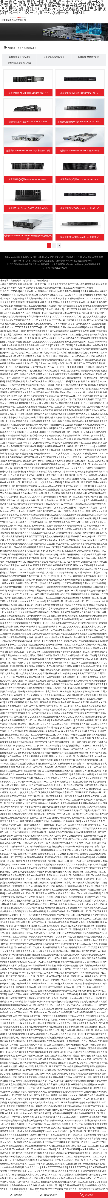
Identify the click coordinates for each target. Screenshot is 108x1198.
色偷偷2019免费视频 (54, 767)
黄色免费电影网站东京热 (63, 846)
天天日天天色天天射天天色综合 (55, 724)
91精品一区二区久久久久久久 (80, 446)
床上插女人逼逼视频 (21, 634)
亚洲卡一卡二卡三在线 (20, 569)
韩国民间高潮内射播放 (79, 648)
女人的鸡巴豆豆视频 (38, 738)
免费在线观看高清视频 (37, 561)
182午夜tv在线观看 (85, 814)
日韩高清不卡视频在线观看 (18, 342)
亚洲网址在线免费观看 (18, 817)
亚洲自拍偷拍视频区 (61, 702)
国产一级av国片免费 (49, 976)
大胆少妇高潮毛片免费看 (55, 352)
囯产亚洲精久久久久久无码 (44, 569)
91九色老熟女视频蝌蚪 (75, 1081)
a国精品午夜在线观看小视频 (93, 1117)
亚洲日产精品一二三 (36, 439)
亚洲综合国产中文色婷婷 (19, 760)
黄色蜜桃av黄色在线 (31, 1120)
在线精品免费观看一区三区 (28, 1055)
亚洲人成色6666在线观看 (72, 327)
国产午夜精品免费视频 (13, 713)
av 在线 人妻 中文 (13, 1016)
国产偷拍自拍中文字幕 (88, 1127)
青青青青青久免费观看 (82, 1091)
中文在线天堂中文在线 (24, 417)
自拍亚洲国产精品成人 (78, 352)
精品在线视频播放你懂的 (94, 634)
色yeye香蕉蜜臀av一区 (86, 1005)
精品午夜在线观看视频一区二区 (24, 630)
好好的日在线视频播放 (82, 662)
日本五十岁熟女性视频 (30, 475)
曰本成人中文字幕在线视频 (81, 926)
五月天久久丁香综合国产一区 (85, 691)
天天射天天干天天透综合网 (69, 457)
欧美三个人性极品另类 (64, 428)
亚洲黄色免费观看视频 (48, 990)
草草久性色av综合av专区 (39, 442)
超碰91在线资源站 (91, 839)
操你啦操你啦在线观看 (44, 886)
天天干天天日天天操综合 (67, 1117)
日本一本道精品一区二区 (38, 980)
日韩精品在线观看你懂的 (17, 435)
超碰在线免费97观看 (21, 698)
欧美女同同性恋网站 (61, 421)
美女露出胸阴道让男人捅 (49, 1185)
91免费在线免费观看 (54, 529)
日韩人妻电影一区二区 (95, 872)
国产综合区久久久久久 (17, 428)
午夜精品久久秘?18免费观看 (85, 796)
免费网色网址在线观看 (53, 605)
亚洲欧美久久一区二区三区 (54, 825)
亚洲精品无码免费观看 (62, 713)
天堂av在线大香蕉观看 (37, 868)
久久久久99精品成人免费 (93, 821)
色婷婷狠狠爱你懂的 (63, 944)
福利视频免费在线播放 (33, 1070)
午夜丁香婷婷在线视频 (72, 1027)
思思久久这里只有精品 (22, 933)
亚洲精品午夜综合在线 (95, 897)
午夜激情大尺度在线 (95, 1016)
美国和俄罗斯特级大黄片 (51, 753)
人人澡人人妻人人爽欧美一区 (23, 792)
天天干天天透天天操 (31, 1030)
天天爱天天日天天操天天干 (66, 525)
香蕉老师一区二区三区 (46, 897)
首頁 (19, 48)
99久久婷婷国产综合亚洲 (44, 497)
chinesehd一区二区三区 (33, 641)
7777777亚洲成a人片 (13, 507)
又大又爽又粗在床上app (37, 381)
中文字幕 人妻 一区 (66, 814)
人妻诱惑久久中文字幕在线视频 (83, 608)
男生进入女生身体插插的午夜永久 (78, 417)
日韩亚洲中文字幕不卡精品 (13, 1109)
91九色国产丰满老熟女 (75, 767)
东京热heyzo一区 (26, 781)
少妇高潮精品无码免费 (49, 670)
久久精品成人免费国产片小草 (75, 450)
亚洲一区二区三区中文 (54, 406)
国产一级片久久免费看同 (29, 396)
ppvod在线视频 (53, 1124)
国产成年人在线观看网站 (57, 331)
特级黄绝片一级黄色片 (18, 370)
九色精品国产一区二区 (69, 489)
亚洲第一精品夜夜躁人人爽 (27, 464)
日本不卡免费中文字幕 (64, 324)
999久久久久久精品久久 (87, 1109)
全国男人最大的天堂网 (88, 886)
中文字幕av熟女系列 (81, 302)
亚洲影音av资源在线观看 (56, 857)
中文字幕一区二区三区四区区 (74, 792)
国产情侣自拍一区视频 (52, 1120)
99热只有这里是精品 (9, 291)
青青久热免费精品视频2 (87, 561)
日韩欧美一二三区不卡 (15, 442)
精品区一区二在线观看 (73, 749)
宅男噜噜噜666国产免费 (92, 334)
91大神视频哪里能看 (38, 706)
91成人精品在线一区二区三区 (30, 767)
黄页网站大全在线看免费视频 (83, 922)
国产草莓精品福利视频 (30, 446)
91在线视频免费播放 (51, 771)
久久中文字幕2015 (86, 511)
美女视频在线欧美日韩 (10, 911)
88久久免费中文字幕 (15, 904)
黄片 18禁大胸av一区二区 (46, 547)
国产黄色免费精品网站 (10, 504)
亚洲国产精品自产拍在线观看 (17, 461)
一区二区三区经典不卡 (34, 1124)
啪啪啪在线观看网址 (44, 864)
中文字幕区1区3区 (72, 504)
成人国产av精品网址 (69, 579)
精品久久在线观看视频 (13, 720)
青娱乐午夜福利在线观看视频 (77, 641)
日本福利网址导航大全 (88, 543)
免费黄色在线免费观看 (95, 965)
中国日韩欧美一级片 (92, 983)
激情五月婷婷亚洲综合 (15, 702)
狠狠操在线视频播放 (47, 803)
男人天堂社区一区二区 (30, 594)
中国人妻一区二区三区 (42, 388)
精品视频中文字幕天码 (82, 659)
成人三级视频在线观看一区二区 (53, 926)
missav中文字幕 (63, 850)
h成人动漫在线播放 (23, 324)
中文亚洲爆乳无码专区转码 (18, 479)
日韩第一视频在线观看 (42, 760)
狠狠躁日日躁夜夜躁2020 (52, 464)
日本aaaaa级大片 (73, 908)
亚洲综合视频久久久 (51, 475)
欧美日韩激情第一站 (63, 349)
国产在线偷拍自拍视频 (86, 760)
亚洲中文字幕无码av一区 (62, 356)
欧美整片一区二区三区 (72, 1124)
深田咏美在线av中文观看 (15, 796)
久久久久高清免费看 (91, 706)
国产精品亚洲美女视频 (66, 666)
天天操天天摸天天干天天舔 (12, 980)
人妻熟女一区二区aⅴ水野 (47, 781)
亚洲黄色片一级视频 (27, 853)
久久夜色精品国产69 (29, 551)
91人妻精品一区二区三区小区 (29, 352)
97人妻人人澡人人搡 (9, 900)
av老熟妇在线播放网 (31, 688)
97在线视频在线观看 (23, 547)
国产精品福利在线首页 (27, 295)
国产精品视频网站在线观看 (24, 486)
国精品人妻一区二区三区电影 (77, 987)
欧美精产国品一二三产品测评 (13, 738)
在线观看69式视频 (18, 403)
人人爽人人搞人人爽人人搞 (71, 716)
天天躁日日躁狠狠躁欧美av (94, 489)
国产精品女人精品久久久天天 (49, 572)
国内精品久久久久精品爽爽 (39, 471)
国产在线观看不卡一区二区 (58, 796)
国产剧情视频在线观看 (83, 756)
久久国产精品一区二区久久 (18, 497)
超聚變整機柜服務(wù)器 (19, 63)
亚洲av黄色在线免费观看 (54, 890)
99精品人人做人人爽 (72, 396)
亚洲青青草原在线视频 (65, 374)
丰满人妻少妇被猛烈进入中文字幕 (82, 1063)
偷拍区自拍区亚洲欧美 (38, 882)
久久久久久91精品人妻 (75, 551)
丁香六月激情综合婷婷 (85, 742)
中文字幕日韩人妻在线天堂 (50, 1009)
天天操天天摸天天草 (19, 518)
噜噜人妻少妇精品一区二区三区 (39, 623)
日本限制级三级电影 (92, 771)
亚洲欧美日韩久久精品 (82, 515)
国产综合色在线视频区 (54, 1041)
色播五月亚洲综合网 (32, 468)
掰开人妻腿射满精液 (14, 1189)
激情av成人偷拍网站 (91, 547)
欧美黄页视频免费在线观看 (94, 1001)
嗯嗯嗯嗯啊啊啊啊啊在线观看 (60, 587)
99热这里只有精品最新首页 (41, 731)
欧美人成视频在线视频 (71, 1164)
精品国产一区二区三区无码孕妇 (24, 450)
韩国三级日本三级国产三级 (42, 994)
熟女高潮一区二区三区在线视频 (20, 572)
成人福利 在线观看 (29, 493)
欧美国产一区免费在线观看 (12, 637)
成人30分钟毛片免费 (54, 637)
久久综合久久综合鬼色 (87, 1023)
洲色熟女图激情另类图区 (90, 295)
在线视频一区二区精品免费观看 (46, 313)
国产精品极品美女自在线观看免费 (88, 421)
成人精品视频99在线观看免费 (44, 489)
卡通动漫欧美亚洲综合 (93, 396)
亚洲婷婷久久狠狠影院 (55, 1016)
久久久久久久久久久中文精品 (36, 533)
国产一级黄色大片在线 (13, 691)
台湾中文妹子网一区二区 (68, 497)
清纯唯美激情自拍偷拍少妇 (70, 569)
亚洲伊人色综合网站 (61, 817)
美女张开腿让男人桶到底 (52, 551)
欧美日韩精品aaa (93, 360)
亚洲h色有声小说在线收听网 (86, 1052)
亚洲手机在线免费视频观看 (57, 1099)
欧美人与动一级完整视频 (39, 702)
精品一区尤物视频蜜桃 (64, 518)
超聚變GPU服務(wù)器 (88, 57)
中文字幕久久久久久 (68, 1095)
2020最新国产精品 (8, 331)
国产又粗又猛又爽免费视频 (81, 399)
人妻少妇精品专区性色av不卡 (45, 367)
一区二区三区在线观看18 (90, 442)
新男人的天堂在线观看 (10, 1084)
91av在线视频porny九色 (14, 561)
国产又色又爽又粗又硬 (32, 432)
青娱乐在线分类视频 (76, 406)
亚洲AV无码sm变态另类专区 (64, 616)
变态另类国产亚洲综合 (46, 727)
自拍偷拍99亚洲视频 (35, 385)
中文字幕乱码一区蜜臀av (63, 507)
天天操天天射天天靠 (45, 951)
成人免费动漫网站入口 (30, 1063)
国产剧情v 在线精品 (48, 295)
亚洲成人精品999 (91, 670)
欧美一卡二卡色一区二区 (94, 572)
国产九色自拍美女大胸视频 (77, 612)
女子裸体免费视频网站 (68, 554)
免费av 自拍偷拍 (49, 828)
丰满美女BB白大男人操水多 (49, 835)
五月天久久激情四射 (49, 695)
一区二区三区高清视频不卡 (92, 403)
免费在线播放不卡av (35, 691)
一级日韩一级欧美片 (55, 385)
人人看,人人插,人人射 (48, 486)
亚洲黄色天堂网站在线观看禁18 (63, 403)
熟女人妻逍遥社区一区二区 (24, 540)
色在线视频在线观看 (48, 626)
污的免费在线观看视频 (58, 922)
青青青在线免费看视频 (35, 861)
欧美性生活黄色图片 (94, 327)
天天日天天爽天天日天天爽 (27, 327)
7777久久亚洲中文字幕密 (45, 1095)
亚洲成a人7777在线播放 (93, 583)
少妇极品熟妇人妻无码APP (70, 727)
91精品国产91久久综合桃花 (91, 1095)
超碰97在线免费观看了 (15, 616)
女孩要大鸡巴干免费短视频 (63, 1019)
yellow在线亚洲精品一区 (28, 511)
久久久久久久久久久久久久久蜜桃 (47, 342)
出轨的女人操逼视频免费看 (28, 1131)
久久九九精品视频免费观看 (35, 756)
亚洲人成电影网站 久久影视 (64, 1073)
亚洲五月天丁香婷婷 (42, 565)
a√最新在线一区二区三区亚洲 (45, 983)
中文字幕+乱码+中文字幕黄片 (79, 940)
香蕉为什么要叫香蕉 (51, 789)
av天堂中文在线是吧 (21, 360)
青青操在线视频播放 (80, 594)
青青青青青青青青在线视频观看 (14, 489)
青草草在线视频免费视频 (85, 349)
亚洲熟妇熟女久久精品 (59, 381)
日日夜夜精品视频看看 (30, 1027)
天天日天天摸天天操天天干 (82, 998)
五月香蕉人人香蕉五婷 (42, 410)
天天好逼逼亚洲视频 (95, 363)
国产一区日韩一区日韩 (77, 432)
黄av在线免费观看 (80, 702)
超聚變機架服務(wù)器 (19, 57)
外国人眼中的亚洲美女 (20, 410)
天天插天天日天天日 (33, 536)
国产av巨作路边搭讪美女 (31, 515)
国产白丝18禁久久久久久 (25, 716)
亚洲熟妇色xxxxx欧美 (95, 468)
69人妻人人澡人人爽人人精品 (72, 626)
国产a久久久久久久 (31, 1167)
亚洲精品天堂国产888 (10, 825)
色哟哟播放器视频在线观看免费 (90, 471)
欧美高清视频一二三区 (77, 1041)
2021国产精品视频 (90, 763)
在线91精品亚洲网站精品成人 (52, 378)
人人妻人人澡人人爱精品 (49, 482)
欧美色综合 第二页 (53, 500)
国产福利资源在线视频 (69, 547)
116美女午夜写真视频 (87, 507)
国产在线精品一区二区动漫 (59, 601)
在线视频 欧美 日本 (66, 915)
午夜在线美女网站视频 (26, 677)
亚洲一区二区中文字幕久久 (44, 698)
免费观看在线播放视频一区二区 (61, 1037)
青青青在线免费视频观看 (84, 576)
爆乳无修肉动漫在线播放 (61, 424)
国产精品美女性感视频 (58, 1012)
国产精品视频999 (99, 875)
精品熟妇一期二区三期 (28, 724)
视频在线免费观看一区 (52, 612)
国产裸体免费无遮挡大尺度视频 (33, 1077)
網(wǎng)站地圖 (12, 257)
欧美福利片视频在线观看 (45, 414)
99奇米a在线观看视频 (43, 1160)
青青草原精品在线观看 (44, 543)
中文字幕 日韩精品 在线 (27, 821)
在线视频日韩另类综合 (62, 684)
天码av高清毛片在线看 (28, 753)
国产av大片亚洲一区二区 (53, 338)
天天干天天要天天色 (74, 468)
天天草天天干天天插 (41, 320)
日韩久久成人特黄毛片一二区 (17, 313)
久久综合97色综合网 (85, 518)
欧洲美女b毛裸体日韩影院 (40, 655)
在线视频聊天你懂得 (55, 911)
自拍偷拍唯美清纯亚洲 (71, 670)
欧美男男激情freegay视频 (76, 753)
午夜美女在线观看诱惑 (75, 529)
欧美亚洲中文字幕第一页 (41, 518)
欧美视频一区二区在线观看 (70, 897)
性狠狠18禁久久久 (54, 641)
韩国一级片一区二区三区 (41, 349)
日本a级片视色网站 (82, 345)
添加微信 (16, 1195)
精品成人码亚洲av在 (56, 439)
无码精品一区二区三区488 (89, 479)
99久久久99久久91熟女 (86, 731)
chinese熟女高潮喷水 (10, 785)
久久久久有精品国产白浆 (29, 612)
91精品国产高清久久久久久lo (21, 392)
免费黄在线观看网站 (43, 324)
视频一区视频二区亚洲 (67, 590)
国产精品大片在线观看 (31, 890)
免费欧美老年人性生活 (57, 875)
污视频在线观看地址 (47, 291)
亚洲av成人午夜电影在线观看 (17, 320)
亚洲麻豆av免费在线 (45, 666)
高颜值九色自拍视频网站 (36, 399)
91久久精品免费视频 (92, 392)
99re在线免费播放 (24, 774)
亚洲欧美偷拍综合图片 (47, 1001)
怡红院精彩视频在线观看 (52, 1182)
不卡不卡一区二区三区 (61, 345)
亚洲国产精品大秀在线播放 (12, 316)
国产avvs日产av (93, 1178)
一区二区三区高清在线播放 (83, 1135)
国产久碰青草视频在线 (54, 432)
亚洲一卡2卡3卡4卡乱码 (29, 338)
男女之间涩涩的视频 (67, 511)
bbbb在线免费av (24, 565)
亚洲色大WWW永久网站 (69, 698)
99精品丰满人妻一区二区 (30, 605)
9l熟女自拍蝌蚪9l (87, 695)
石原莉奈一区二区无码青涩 (26, 695)
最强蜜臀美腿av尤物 (15, 381)
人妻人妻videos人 (95, 529)
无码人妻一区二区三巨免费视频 (42, 962)
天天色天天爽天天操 (92, 828)
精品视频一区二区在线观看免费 (28, 305)
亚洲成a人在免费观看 (26, 619)
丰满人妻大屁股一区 (70, 370)
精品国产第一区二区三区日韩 (66, 334)
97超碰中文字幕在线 (79, 331)
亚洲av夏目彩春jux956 (63, 471)
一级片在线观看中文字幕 (55, 843)
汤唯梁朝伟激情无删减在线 (64, 442)
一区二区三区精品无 (32, 810)
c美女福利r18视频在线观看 (18, 983)
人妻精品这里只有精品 (48, 583)
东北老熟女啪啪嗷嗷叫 (52, 652)
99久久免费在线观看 (73, 835)
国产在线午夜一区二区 (22, 1149)
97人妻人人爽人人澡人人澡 (69, 453)
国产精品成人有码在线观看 (88, 324)
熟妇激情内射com (28, 291)
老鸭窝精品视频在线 (51, 1027)
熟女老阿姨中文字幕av (66, 623)
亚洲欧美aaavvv (56, 940)
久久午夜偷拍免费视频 (10, 1167)
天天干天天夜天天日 (41, 662)
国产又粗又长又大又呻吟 (29, 1156)
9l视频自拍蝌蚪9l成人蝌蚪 (36, 424)
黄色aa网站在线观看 (64, 461)
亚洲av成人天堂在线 (82, 565)
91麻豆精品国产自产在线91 (83, 951)
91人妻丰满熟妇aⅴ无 (91, 1045)
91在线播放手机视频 (9, 587)
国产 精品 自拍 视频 (73, 879)
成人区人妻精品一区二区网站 (82, 843)
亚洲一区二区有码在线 (40, 817)
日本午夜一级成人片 (53, 309)
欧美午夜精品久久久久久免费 (23, 1185)
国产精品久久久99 (38, 1012)
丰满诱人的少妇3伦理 (33, 843)
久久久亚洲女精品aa (84, 320)
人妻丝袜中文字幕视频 (28, 558)
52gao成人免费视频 (64, 731)
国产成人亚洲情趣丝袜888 (42, 850)
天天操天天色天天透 (90, 370)
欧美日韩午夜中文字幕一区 (95, 1106)
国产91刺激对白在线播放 (88, 893)
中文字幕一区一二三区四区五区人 (65, 706)
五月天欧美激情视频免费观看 (45, 360)
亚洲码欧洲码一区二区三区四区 (77, 482)
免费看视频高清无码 (62, 565)
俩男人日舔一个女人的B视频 (37, 507)
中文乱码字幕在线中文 (84, 713)
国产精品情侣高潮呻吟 (42, 634)
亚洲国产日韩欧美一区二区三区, (58, 1156)
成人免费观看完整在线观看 (20, 814)
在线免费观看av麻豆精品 (74, 540)
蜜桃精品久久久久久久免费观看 (77, 630)
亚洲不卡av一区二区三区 (19, 525)
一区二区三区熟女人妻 (76, 464)
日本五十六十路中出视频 (37, 720)
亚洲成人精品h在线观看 (14, 439)
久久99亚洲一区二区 (80, 1099)
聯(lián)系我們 (48, 1195)
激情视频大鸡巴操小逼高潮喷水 (28, 1142)
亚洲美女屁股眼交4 (45, 374)
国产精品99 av (63, 951)
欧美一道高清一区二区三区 (58, 644)
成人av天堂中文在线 (19, 1012)
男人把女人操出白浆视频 (58, 1146)
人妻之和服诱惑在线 (31, 828)
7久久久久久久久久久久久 (63, 316)
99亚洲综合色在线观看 (81, 1084)
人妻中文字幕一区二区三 (38, 576)
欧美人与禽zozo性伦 (23, 1113)
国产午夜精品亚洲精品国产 (20, 554)
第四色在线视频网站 (34, 644)
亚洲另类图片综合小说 (22, 1095)
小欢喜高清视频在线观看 (58, 832)
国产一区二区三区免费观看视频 (14, 367)
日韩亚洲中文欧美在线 (10, 875)
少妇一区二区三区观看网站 (38, 713)
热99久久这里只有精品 (66, 994)
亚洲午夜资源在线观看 (49, 493)
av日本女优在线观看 (97, 864)
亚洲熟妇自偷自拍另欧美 (90, 666)
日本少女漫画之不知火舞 (12, 922)
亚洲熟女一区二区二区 (26, 803)
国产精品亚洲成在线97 (45, 814)
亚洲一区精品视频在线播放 (74, 688)
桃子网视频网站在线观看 (52, 908)
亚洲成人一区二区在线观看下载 (33, 522)
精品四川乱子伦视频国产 (93, 313)
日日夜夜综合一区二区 (22, 886)
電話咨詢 (86, 1195)
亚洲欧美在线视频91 (22, 1160)
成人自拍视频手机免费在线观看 (45, 370)
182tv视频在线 (82, 915)
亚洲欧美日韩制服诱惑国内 (22, 666)
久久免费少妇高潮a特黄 (68, 853)
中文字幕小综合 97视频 (82, 774)
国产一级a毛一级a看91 (42, 461)
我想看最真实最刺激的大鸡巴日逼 (34, 345)
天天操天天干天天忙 (33, 608)
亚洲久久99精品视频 (76, 439)
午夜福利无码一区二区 (26, 363)
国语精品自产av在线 (25, 897)
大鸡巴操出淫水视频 (72, 305)
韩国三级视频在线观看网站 (44, 954)
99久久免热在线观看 (13, 457)
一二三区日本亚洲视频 (70, 583)
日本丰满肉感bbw (83, 587)
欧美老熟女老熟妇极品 (15, 962)
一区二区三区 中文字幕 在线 (78, 309)
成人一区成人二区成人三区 (62, 1005)
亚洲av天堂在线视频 (94, 727)
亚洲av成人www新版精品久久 (52, 1048)
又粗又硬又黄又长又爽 (68, 954)
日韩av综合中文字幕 (21, 662)
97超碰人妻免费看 (35, 637)
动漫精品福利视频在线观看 (72, 781)
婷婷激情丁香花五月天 (61, 980)
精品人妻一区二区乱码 (66, 543)
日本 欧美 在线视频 (90, 677)
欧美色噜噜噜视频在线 (20, 778)
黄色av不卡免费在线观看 (74, 735)
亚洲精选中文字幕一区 (33, 1016)
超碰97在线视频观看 (90, 1102)
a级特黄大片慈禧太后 (84, 388)
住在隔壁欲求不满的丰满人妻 (29, 302)
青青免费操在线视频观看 (36, 298)
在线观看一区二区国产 (42, 525)
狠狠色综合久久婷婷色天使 (20, 453)
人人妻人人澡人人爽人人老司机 (83, 778)
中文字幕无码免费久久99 (56, 608)
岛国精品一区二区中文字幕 (61, 561)
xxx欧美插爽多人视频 (70, 821)
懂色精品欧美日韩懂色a (95, 486)
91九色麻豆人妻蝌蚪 (76, 890)
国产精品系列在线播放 (95, 500)
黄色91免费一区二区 (39, 356)
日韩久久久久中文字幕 (28, 908)
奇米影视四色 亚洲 (73, 572)
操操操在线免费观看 (47, 716)
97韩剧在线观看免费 (15, 893)
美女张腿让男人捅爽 (80, 724)
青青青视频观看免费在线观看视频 (70, 410)
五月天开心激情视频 (28, 670)
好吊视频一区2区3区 (70, 976)
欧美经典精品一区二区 (15, 882)
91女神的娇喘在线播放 (43, 1102)
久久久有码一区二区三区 (91, 1059)
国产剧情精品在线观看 (93, 533)
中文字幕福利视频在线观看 (30, 659)
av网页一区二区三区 (68, 799)
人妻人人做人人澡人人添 (86, 944)
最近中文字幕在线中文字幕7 (93, 291)
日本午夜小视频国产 (95, 781)
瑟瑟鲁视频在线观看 (97, 1048)
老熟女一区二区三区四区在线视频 (37, 785)
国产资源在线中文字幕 (76, 385)
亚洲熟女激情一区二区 (78, 298)
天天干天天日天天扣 (77, 1167)
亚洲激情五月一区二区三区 (75, 475)
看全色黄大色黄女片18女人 (29, 673)
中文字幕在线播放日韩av (60, 1077)
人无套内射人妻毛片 (58, 399)
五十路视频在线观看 (68, 619)
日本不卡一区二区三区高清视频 (55, 900)
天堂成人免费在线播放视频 (57, 536)
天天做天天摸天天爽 (86, 673)
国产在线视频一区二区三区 (89, 1037)
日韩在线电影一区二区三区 (86, 1156)
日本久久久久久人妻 (25, 951)
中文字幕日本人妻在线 (30, 789)
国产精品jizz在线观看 (42, 334)
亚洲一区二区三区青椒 (36, 893)
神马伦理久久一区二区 (44, 453)
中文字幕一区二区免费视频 (58, 691)
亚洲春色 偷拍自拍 (85, 846)
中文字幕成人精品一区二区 (44, 479)
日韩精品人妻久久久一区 (85, 929)
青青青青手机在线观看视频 (29, 709)
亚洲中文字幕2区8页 (19, 850)
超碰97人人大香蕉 (73, 605)
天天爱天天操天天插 (27, 1059)
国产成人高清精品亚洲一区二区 (79, 342)
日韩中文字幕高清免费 (51, 749)
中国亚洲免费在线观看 (68, 291)
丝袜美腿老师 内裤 (53, 305)
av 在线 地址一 (92, 749)
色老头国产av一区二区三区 (46, 933)
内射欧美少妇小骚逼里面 (50, 839)
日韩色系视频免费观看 (93, 305)
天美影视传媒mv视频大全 (62, 720)
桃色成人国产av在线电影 (63, 1109)
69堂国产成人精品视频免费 (73, 990)
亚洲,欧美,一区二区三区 (45, 598)
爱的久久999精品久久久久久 (57, 302)
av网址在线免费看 (44, 944)
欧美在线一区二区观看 (30, 735)
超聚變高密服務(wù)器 (53, 57)
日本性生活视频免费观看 (33, 1146)
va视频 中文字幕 (26, 1066)
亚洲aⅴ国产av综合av (53, 504)
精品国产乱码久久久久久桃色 (68, 634)
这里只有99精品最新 (92, 637)
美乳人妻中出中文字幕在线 (32, 807)
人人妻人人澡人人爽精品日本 (17, 388)
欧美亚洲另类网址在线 (84, 424)
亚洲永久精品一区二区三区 (18, 334)
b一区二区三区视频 (50, 327)
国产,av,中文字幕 (83, 738)
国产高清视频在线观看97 (70, 435)
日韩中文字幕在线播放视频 (12, 471)
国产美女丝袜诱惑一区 (68, 677)
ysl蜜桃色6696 (69, 673)
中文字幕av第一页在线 (62, 320)
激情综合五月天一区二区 (24, 745)
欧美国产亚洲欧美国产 (13, 918)
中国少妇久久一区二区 (74, 1189)
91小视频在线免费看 (44, 1117)
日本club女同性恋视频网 (67, 1149)
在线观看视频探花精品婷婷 (30, 309)
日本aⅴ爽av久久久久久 (71, 392)
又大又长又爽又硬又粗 (70, 983)
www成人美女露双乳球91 (17, 356)
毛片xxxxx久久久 (8, 295)
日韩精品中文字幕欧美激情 (57, 1142)
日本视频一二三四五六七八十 (76, 969)
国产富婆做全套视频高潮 (58, 1084)
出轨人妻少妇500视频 (50, 450)
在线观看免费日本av (61, 662)
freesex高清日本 (62, 774)
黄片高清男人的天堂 (51, 396)
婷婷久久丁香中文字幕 (64, 760)
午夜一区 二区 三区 (29, 879)
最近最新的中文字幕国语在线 (43, 435)
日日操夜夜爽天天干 (86, 428)
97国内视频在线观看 (9, 493)
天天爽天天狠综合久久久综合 (19, 543)
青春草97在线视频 (73, 637)
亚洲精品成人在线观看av (17, 349)
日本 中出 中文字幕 (58, 298)
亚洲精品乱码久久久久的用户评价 (63, 1171)
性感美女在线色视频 (63, 388)
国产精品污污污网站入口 (38, 616)
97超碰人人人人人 (40, 778)
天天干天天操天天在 (68, 295)
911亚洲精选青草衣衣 (53, 468)
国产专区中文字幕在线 (91, 497)
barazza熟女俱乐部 (69, 695)
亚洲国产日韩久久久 (31, 825)
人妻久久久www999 (27, 1009)
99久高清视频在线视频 (33, 857)
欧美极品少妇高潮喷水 (79, 680)
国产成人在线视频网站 (73, 709)
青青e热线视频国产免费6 (90, 590)
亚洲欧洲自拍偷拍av (76, 807)
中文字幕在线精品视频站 (90, 803)
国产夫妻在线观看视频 (59, 522)
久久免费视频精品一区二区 (24, 990)
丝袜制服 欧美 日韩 (67, 479)
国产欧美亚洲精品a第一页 (28, 987)
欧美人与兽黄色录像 (19, 421)
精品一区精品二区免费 (24, 374)
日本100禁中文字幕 (71, 313)
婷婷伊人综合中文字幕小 (56, 648)
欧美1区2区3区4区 (86, 374)
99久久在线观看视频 (89, 619)
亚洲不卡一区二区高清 (13, 644)
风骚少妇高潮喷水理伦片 (33, 1084)
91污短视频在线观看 (81, 900)
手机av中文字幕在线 (45, 1023)
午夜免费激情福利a (89, 579)
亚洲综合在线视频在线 (90, 853)
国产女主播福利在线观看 (38, 316)
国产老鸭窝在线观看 (94, 785)
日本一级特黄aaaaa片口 (16, 972)
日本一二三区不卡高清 (47, 745)
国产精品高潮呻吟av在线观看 (56, 594)
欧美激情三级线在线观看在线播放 (19, 727)
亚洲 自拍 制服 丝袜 (80, 381)
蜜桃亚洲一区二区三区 (61, 576)
